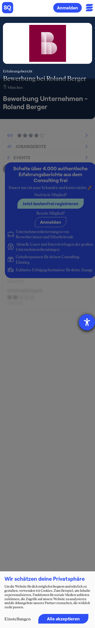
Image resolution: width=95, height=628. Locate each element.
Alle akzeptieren (63, 618)
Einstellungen (17, 618)
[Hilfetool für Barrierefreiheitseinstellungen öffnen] (87, 322)
